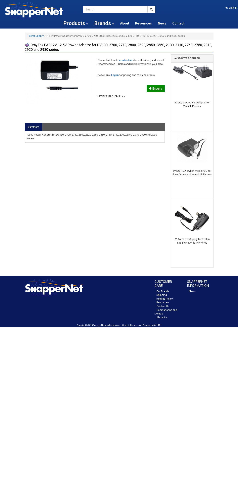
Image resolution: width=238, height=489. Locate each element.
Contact (178, 23)
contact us (125, 60)
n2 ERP (157, 325)
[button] (231, 7)
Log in (115, 75)
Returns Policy (164, 298)
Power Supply (36, 35)
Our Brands (162, 291)
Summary (33, 126)
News (162, 23)
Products (75, 23)
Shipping (161, 294)
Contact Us (162, 306)
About (124, 23)
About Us (162, 317)
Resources (143, 23)
